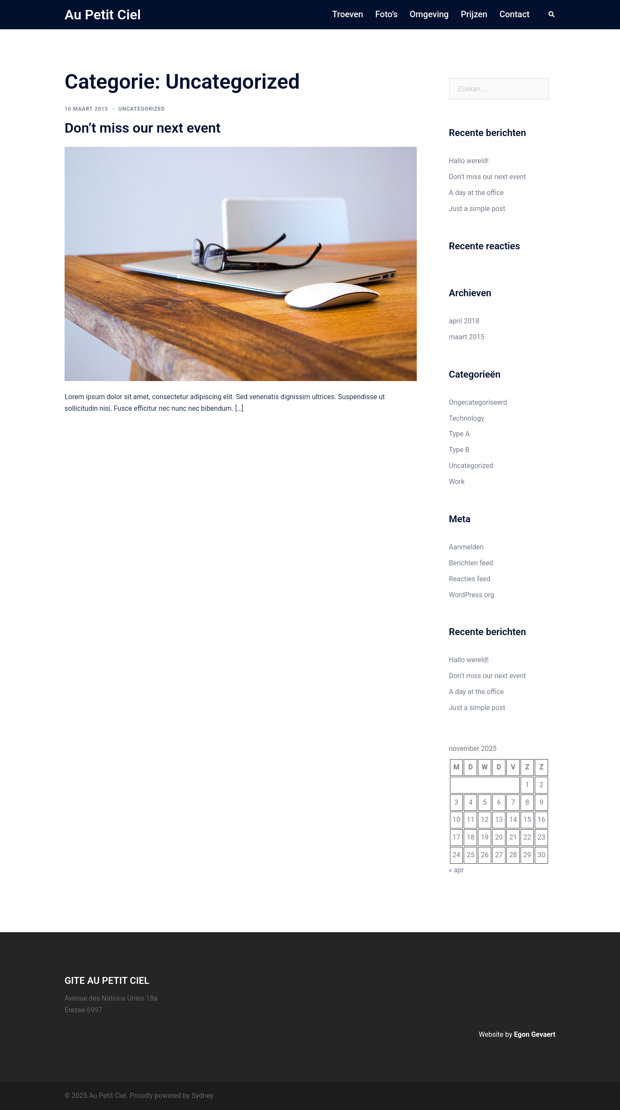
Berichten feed (471, 563)
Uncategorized (141, 109)
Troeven (347, 14)
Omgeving (429, 14)
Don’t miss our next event (142, 128)
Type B (459, 450)
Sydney (203, 1095)
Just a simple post (477, 209)
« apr (456, 870)
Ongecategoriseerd (478, 402)
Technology (466, 418)
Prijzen (474, 14)
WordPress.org (471, 595)
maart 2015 (466, 337)
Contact (514, 14)
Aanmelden (466, 547)
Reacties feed (470, 579)
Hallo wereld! (469, 161)
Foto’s (386, 14)
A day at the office (476, 193)
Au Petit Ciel (103, 14)
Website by (517, 1034)
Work (457, 481)
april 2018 (464, 321)
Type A (459, 434)
